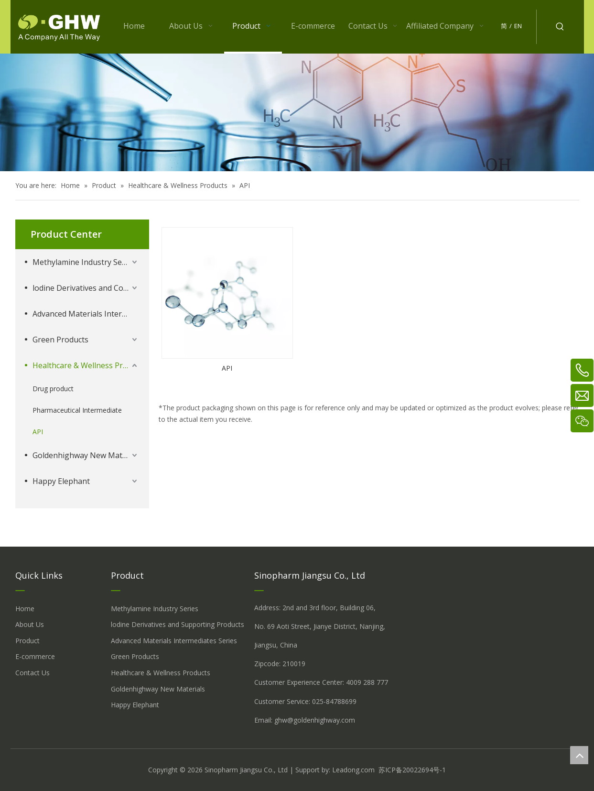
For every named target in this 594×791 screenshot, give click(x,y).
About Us (29, 624)
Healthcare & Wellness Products (86, 365)
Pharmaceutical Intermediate (77, 410)
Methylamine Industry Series (83, 262)
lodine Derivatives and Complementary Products (86, 288)
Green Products (60, 339)
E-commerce (35, 656)
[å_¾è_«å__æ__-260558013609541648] (297, 112)
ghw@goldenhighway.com (314, 720)
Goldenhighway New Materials (86, 455)
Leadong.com (353, 769)
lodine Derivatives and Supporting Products (177, 624)
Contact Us (32, 672)
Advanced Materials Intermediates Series (86, 313)
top (579, 755)
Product (27, 640)
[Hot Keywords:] (560, 26)
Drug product (53, 388)
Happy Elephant (61, 481)
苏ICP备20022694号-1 (412, 769)
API (37, 431)
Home (24, 608)
